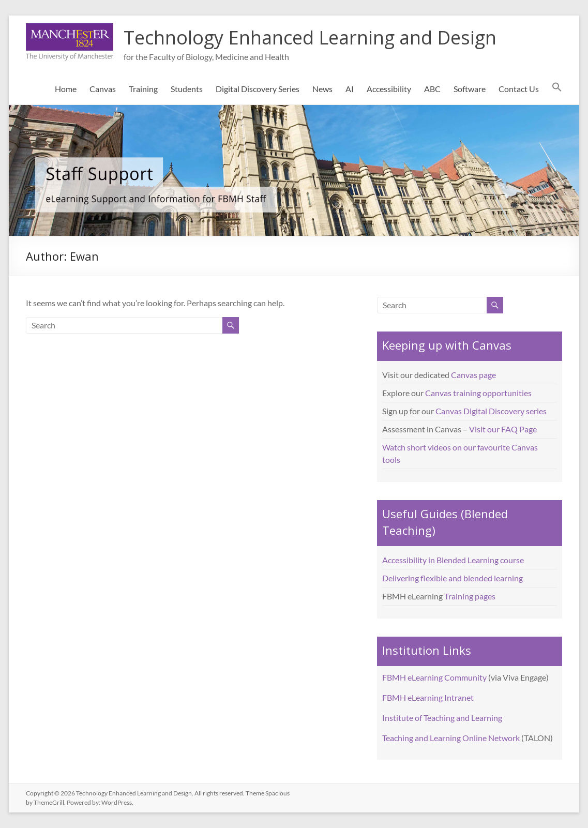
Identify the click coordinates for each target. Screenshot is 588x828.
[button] (557, 89)
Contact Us (519, 89)
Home (66, 89)
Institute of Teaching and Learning (442, 717)
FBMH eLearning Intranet (428, 697)
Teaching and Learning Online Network (451, 738)
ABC (432, 89)
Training (143, 89)
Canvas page (473, 375)
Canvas (102, 89)
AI (349, 89)
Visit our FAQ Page (503, 429)
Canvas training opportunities (478, 393)
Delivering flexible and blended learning (452, 578)
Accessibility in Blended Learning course (453, 560)
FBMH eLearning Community (434, 677)
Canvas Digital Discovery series (491, 411)
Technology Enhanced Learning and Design (310, 37)
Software (470, 89)
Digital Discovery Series (257, 89)
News (322, 89)
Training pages (469, 596)
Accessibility (389, 89)
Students (187, 89)
